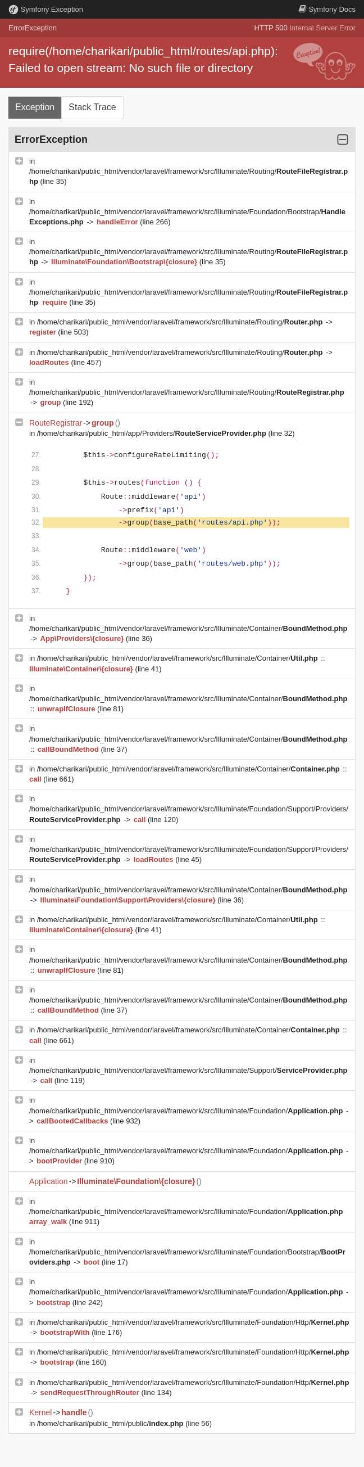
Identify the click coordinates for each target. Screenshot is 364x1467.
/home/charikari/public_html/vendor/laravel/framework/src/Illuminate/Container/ (188, 628)
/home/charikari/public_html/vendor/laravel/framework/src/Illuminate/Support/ (188, 1070)
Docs (327, 9)
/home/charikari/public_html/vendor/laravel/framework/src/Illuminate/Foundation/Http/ (193, 1322)
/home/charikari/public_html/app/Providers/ (153, 433)
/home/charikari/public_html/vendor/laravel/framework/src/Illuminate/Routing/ (181, 322)
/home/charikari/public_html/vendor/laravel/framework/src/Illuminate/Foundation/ (187, 1111)
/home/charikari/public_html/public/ (111, 1423)
